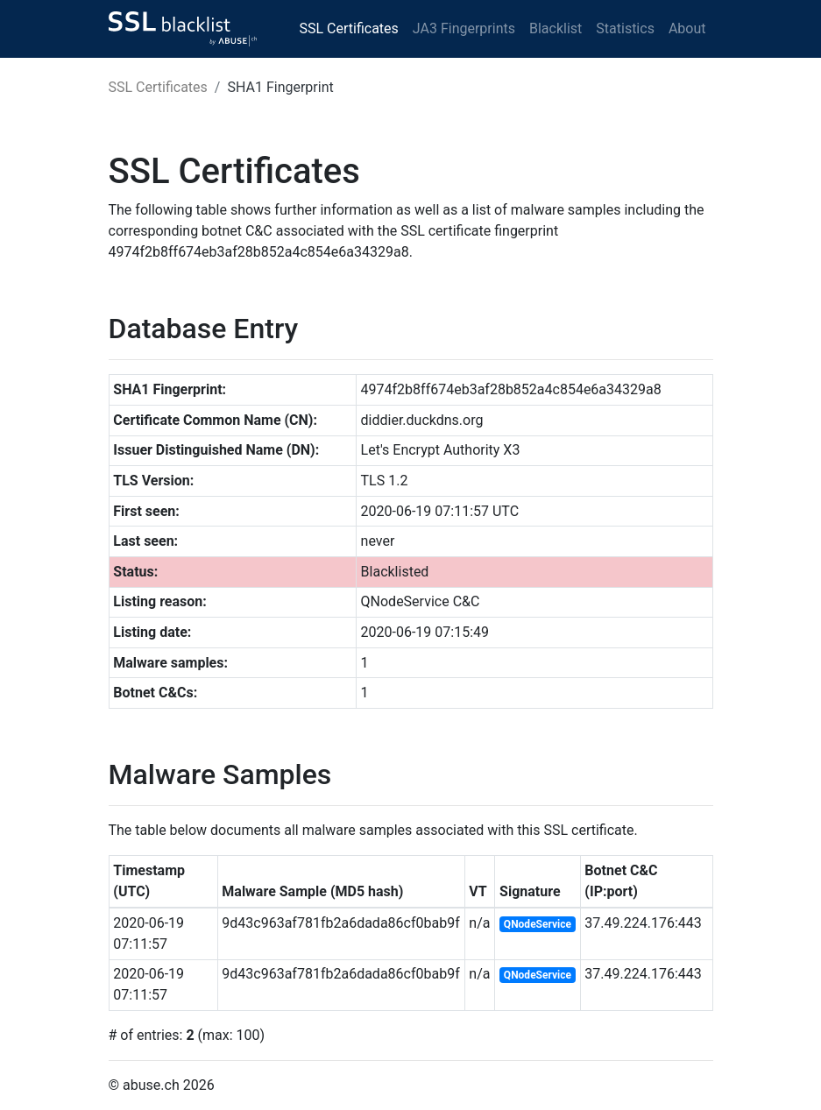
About (687, 28)
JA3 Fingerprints (464, 28)
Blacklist (555, 28)
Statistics (625, 28)
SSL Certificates (349, 28)
